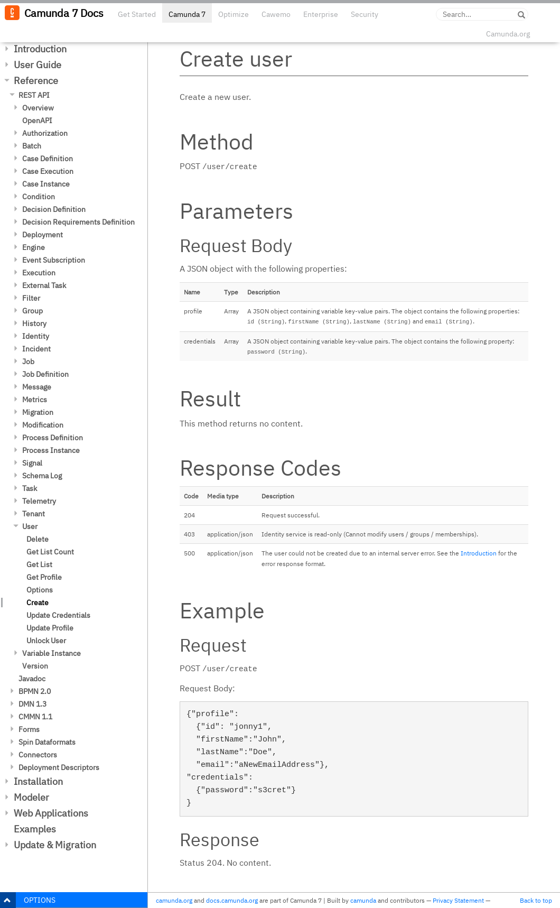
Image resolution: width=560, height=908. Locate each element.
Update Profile (49, 628)
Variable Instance (51, 653)
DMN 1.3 (32, 704)
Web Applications (51, 813)
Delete (37, 539)
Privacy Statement (458, 900)
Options (39, 590)
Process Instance (51, 450)
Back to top (536, 900)
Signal (32, 463)
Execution (38, 272)
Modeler (31, 797)
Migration (37, 412)
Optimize (233, 14)
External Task (44, 285)
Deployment (42, 234)
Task (29, 488)
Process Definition (52, 437)
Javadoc (31, 678)
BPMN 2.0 (34, 691)
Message (36, 387)
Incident (36, 349)
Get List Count (50, 552)
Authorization (45, 133)
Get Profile (44, 577)
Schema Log (42, 475)
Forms (29, 729)
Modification (42, 425)
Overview (38, 108)
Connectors (37, 754)
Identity (35, 336)
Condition (38, 196)
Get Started (137, 14)
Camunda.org (508, 34)
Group (32, 311)
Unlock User (46, 640)
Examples (35, 829)
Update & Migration (55, 845)
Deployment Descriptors (58, 767)
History (34, 323)
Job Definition (45, 374)
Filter (31, 298)
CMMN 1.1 (35, 716)
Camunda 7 (187, 14)
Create (37, 602)
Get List (39, 564)
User (30, 526)
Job (28, 361)
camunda (363, 900)
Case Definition (47, 158)
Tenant (33, 513)
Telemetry (39, 501)
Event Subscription (53, 260)
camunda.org (174, 900)
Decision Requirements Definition (78, 222)
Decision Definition (54, 209)
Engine (33, 247)
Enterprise (320, 14)
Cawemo (276, 14)
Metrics (34, 399)
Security (364, 14)
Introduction (40, 49)
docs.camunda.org (232, 900)
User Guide (37, 65)
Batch (31, 146)
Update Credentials (58, 615)
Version (35, 666)
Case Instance (46, 184)
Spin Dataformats (47, 742)
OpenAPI (37, 120)
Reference (36, 81)
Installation (38, 781)
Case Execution (47, 171)
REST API (34, 95)
